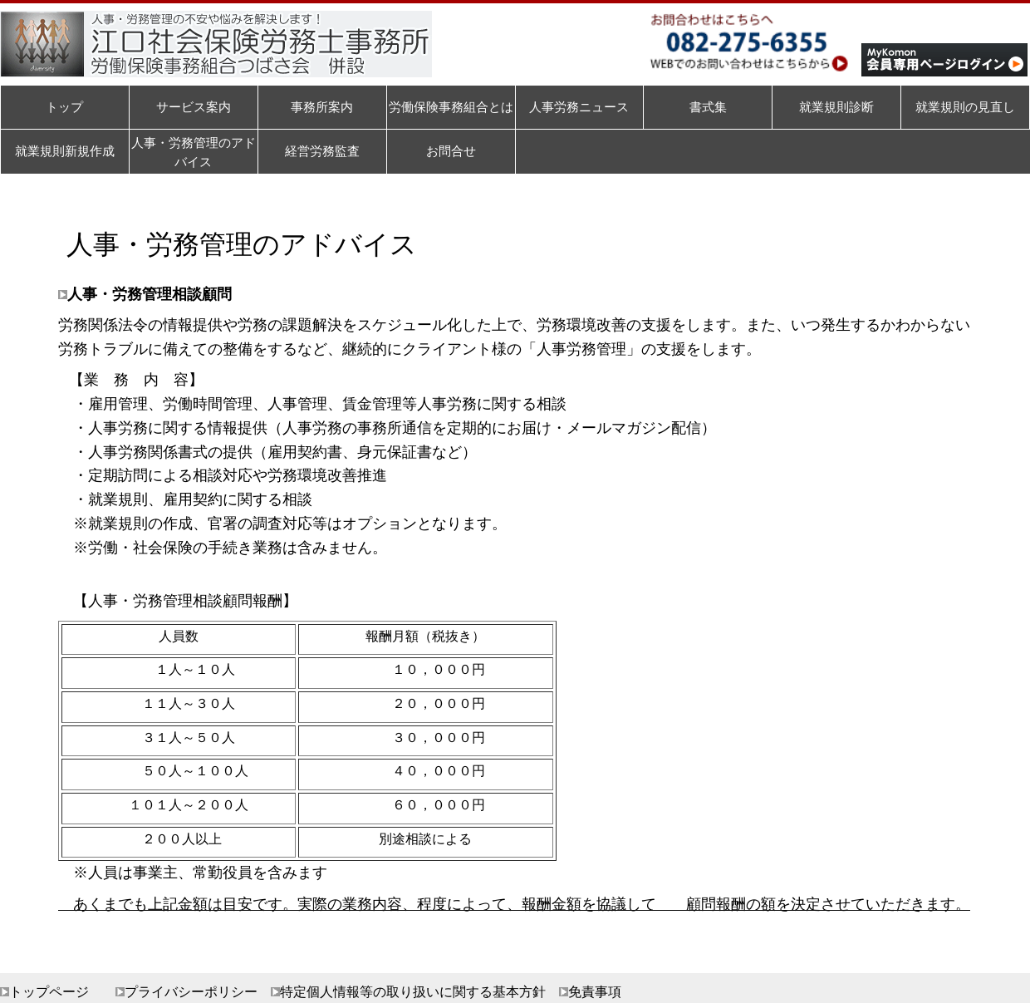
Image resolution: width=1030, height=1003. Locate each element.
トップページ (49, 992)
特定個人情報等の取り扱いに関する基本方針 (413, 992)
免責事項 (594, 992)
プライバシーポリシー (191, 992)
